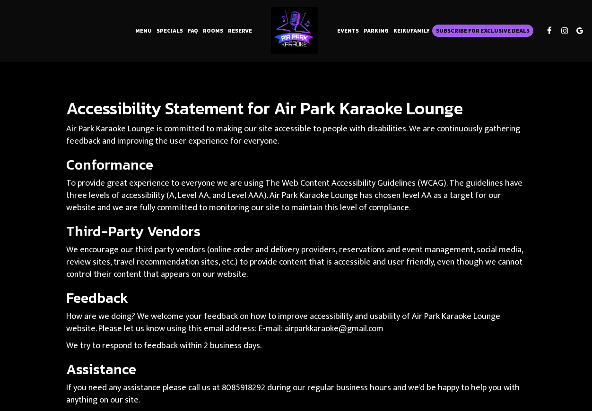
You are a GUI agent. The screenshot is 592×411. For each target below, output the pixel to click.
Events (348, 30)
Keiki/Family (411, 30)
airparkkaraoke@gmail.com (334, 328)
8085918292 (243, 387)
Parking (376, 30)
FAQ (193, 30)
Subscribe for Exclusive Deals (483, 30)
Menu (143, 30)
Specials (170, 30)
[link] (294, 30)
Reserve (240, 30)
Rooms (213, 30)
